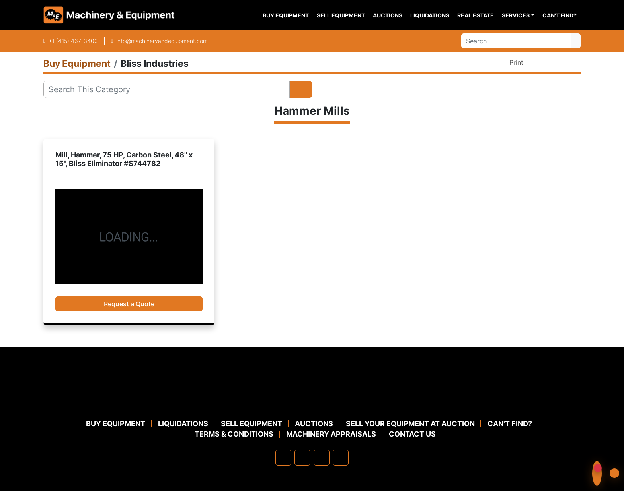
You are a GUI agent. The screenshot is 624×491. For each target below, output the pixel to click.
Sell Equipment (341, 15)
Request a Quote (129, 304)
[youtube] (341, 458)
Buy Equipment (286, 15)
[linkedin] (302, 458)
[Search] (516, 40)
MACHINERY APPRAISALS (331, 434)
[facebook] (283, 458)
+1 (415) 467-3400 (73, 40)
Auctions (387, 15)
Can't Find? (559, 15)
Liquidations (429, 15)
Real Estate (475, 15)
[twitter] (322, 458)
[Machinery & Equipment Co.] (312, 399)
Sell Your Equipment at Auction (410, 423)
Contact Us (412, 434)
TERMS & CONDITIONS (234, 434)
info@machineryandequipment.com (162, 40)
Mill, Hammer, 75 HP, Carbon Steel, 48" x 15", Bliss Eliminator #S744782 (124, 159)
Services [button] (516, 15)
